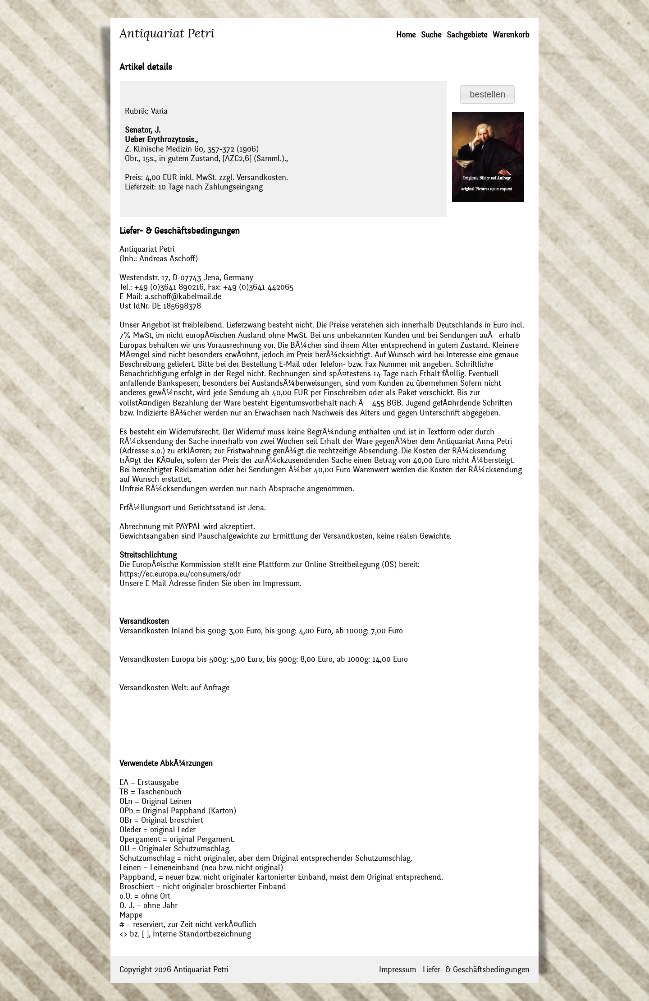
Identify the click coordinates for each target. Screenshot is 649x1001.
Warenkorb (511, 35)
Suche (431, 35)
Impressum (397, 969)
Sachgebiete (467, 35)
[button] (487, 94)
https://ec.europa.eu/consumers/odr (180, 574)
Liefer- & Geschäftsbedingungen (476, 969)
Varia (159, 111)
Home (406, 35)
